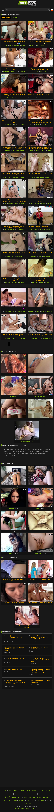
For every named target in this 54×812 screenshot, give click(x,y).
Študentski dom (41, 45)
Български (46, 797)
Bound (49, 203)
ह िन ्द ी (7, 797)
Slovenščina (7, 800)
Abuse (27, 808)
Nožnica (43, 150)
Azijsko (47, 282)
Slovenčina (32, 797)
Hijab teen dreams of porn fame (13, 669)
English (14, 797)
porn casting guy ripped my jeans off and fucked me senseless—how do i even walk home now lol (40, 671)
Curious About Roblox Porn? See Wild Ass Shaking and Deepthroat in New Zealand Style (15, 682)
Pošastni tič (22, 71)
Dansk (15, 790)
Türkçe (32, 800)
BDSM (43, 203)
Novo (15, 17)
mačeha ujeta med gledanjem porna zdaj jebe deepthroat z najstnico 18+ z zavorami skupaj (15, 637)
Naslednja (42, 344)
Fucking (50, 98)
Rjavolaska (14, 71)
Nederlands (21, 800)
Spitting (49, 150)
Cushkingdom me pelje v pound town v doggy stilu (39, 647)
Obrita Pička (7, 311)
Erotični (23, 338)
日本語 (4, 790)
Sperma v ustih (44, 71)
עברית (5, 794)
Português (47, 790)
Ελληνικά (21, 790)
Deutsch (39, 797)
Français (14, 800)
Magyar (34, 790)
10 (36, 344)
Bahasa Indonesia (25, 794)
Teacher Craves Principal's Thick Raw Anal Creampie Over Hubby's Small (40, 660)
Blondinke (35, 71)
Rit (10, 45)
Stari (32, 124)
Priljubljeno (6, 17)
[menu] (2, 9)
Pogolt (31, 150)
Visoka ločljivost (35, 203)
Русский (34, 794)
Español (41, 794)
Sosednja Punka (46, 338)
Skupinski (21, 203)
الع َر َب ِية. (40, 790)
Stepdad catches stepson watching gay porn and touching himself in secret (14, 648)
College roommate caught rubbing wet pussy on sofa (14, 659)
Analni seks (15, 338)
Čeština (28, 790)
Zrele (49, 45)
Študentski (49, 311)
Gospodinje (16, 45)
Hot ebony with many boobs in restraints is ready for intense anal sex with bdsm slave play (40, 637)
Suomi (10, 790)
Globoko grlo (8, 124)
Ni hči (37, 150)
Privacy (17, 808)
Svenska (47, 794)
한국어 (30, 803)
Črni (40, 229)
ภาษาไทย (24, 803)
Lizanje (38, 124)
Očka (37, 311)
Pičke (42, 311)
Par (6, 282)
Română (16, 794)
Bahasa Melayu (40, 800)
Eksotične (6, 71)
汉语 (28, 800)
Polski (10, 794)
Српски (25, 797)
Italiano (19, 797)
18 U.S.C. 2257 (35, 808)
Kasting (49, 229)
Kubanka (32, 45)
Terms (22, 808)
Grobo (5, 45)
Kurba (23, 45)
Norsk (47, 800)
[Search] (49, 9)
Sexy (39, 256)
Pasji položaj (40, 177)
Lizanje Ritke (10, 98)
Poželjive (48, 177)
